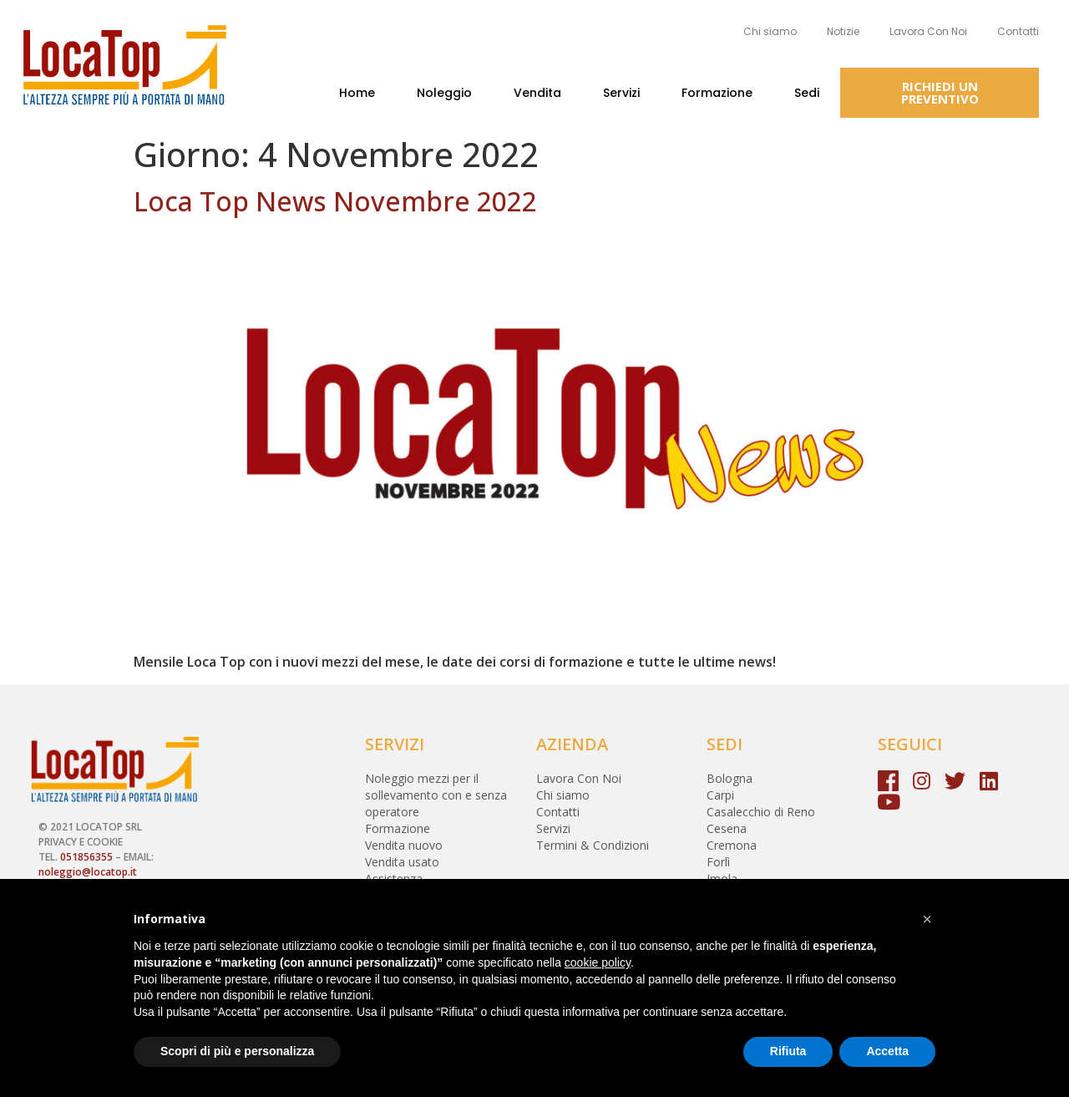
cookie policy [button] (598, 962)
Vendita (537, 92)
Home (357, 92)
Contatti (1018, 31)
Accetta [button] (887, 1051)
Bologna (729, 778)
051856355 (86, 857)
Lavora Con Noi (928, 31)
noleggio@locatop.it (87, 872)
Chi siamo (770, 31)
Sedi (806, 92)
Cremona (732, 845)
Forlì (718, 862)
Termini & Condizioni (592, 845)
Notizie (843, 31)
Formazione (716, 92)
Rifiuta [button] (788, 1051)
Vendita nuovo (404, 845)
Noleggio (444, 92)
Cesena (727, 828)
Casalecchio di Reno (761, 812)
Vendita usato (402, 862)
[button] (939, 93)
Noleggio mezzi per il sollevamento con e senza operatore (436, 795)
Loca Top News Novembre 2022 (335, 201)
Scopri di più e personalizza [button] (237, 1051)
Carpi (720, 795)
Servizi (621, 92)
